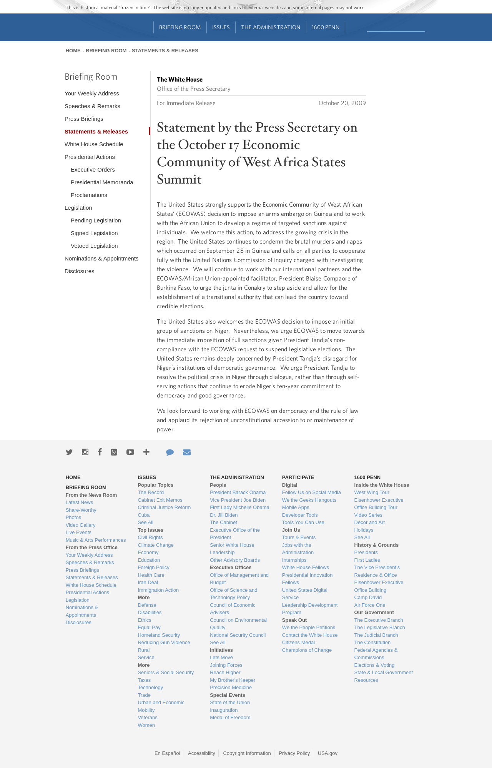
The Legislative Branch (379, 627)
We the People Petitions (309, 627)
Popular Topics (155, 485)
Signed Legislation (94, 233)
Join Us (291, 530)
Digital (290, 485)
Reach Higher (225, 672)
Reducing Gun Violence (164, 642)
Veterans (147, 717)
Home (73, 50)
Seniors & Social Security (166, 672)
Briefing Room (180, 27)
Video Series (368, 515)
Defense (147, 605)
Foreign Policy (153, 567)
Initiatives (221, 650)
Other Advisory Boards (235, 560)
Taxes (144, 680)
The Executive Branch (378, 620)
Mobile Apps (295, 507)
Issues (221, 27)
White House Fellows (305, 567)
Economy (148, 552)
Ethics (144, 620)
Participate (298, 477)
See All (145, 522)
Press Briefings (84, 118)
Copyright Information (247, 753)
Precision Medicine (231, 687)
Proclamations (89, 195)
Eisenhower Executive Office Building (379, 586)
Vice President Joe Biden (238, 500)
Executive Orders (93, 169)
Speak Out (294, 620)
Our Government (374, 612)
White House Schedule (94, 144)
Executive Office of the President (235, 534)
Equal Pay (149, 627)
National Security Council (238, 635)
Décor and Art (369, 522)
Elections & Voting (374, 665)
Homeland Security (159, 635)
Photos (73, 517)
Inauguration (224, 710)
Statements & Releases (165, 50)
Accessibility (201, 753)
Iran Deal (148, 582)
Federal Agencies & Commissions (376, 654)
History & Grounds (376, 545)
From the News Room (91, 495)
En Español (167, 753)
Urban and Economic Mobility (161, 706)
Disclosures (80, 271)
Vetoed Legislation (94, 245)
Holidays (364, 530)
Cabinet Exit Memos (160, 500)
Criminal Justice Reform (164, 507)
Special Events (227, 695)
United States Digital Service (304, 594)
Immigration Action (158, 590)
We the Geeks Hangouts (309, 500)
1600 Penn (326, 27)
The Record (151, 492)
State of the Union (230, 702)
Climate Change (155, 545)
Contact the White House (310, 635)
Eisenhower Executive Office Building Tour (379, 504)
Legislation (78, 207)
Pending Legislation (96, 220)
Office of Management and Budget (239, 579)
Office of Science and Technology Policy (233, 594)
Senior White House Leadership (232, 549)
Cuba (144, 515)
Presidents (366, 552)
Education (149, 560)
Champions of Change (307, 650)
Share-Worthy (81, 510)
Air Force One (370, 605)
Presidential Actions (90, 157)
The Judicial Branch (376, 635)
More (144, 597)
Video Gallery (81, 525)
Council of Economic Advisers (233, 609)
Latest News (79, 502)
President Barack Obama (238, 492)
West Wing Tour (371, 492)
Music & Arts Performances (96, 540)
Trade (144, 695)
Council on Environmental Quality (238, 624)
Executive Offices (230, 567)
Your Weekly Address (92, 93)
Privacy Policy (294, 753)
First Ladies (367, 560)
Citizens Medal (298, 642)
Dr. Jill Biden (224, 515)
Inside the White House (381, 485)
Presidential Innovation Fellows (307, 579)
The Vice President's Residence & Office (377, 571)
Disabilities (149, 612)
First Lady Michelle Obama (239, 507)
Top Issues (150, 530)
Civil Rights (150, 537)
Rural (144, 650)
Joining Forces (226, 665)
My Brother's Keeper (232, 680)
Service (146, 657)
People (218, 485)
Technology (150, 687)
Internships (294, 560)
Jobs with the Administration (298, 549)
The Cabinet (223, 522)
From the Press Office (92, 547)
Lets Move (221, 657)
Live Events (78, 532)
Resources (366, 680)
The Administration (271, 27)
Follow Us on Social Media (311, 492)
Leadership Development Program (310, 609)
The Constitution (372, 642)
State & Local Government (383, 672)
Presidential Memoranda (102, 182)
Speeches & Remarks (92, 106)
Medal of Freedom (230, 717)
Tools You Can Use (303, 522)
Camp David (368, 597)
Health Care (151, 575)
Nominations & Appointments (102, 258)
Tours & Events (299, 537)
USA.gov (327, 753)
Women (146, 725)
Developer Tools (300, 515)
